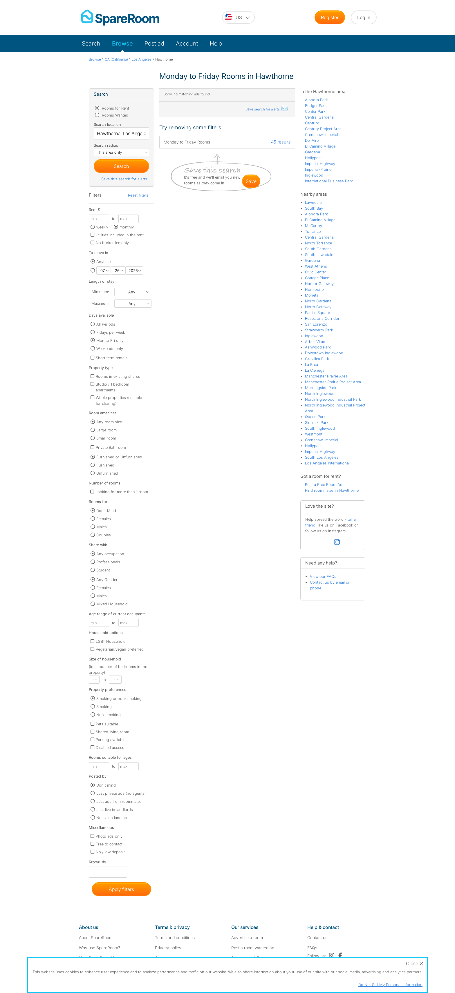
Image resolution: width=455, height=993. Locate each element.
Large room (106, 430)
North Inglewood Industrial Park (333, 399)
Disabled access (110, 747)
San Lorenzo (316, 324)
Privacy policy (168, 947)
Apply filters (121, 889)
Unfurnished (107, 473)
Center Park (315, 111)
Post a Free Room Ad (323, 484)
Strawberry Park (319, 330)
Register (330, 17)
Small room (106, 438)
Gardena (312, 152)
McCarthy (313, 225)
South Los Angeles (321, 457)
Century (312, 123)
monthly (127, 227)
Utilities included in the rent (120, 235)
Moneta (311, 295)
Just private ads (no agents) (121, 793)
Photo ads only (109, 836)
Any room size (109, 422)
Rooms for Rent (115, 108)
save (251, 181)
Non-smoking (108, 714)
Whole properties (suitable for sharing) (119, 400)
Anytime (103, 261)
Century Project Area (323, 128)
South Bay (314, 208)
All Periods (105, 324)
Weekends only (109, 348)
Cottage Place (317, 277)
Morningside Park (320, 387)
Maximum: (100, 303)
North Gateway (318, 306)
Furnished (105, 465)
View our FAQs (323, 576)
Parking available (110, 739)
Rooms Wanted (114, 115)
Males (101, 526)
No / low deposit (110, 851)
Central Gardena (319, 117)
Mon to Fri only (110, 340)
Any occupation (110, 553)
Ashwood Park (318, 347)
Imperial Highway (320, 163)
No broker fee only (112, 242)
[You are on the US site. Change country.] (238, 17)
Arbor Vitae (315, 341)
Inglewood (314, 175)
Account (187, 43)
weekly (102, 227)
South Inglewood (320, 428)
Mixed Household (112, 604)
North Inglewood (320, 393)
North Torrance (318, 243)
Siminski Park (316, 422)
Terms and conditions (175, 937)
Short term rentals (111, 357)
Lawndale (313, 202)
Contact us (317, 937)
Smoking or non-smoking (119, 698)
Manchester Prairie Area (326, 376)
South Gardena (318, 248)
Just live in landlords (114, 809)
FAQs (312, 947)
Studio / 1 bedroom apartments (112, 387)
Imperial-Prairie (318, 169)
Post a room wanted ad (252, 947)
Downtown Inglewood (324, 353)
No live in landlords (113, 817)
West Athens (316, 266)
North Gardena (318, 301)
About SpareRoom (96, 937)
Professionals (108, 562)
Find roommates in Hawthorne (332, 490)
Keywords (97, 863)
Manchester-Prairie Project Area (333, 382)
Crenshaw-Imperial (321, 134)
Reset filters (138, 195)
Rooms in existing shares (118, 376)
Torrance (313, 231)
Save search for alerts (266, 109)
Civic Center (315, 272)
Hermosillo (314, 289)
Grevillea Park (317, 358)
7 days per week (110, 332)
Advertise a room (247, 937)
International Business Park (329, 181)
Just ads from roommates (119, 801)
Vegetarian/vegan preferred (120, 649)
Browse (122, 43)
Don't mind (106, 785)
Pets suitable (107, 724)
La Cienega (314, 370)
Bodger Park (316, 105)
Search (91, 43)
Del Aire (312, 140)
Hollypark (313, 157)
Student (103, 570)
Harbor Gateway (319, 283)
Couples (103, 535)
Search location (107, 124)
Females (103, 518)
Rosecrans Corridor (322, 318)
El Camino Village (320, 146)
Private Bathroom (111, 447)
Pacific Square (317, 312)
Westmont (313, 434)
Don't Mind (106, 510)
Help (216, 43)
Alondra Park (316, 99)
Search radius (106, 145)
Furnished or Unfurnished (119, 457)
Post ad (154, 43)
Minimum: (100, 291)
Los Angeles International (327, 463)
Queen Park (315, 416)
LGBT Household (111, 641)
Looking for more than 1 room (121, 491)
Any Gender (107, 579)
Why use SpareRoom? (99, 947)
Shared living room (112, 731)
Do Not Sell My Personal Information (390, 984)
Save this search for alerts (121, 179)
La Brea (311, 364)
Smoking (104, 706)
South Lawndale (319, 254)
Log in (363, 17)
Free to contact (109, 844)
